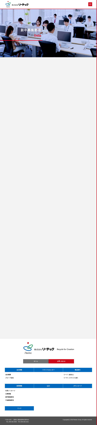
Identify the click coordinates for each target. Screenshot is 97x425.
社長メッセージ (10, 390)
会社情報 (19, 370)
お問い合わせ (61, 361)
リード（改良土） (69, 374)
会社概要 (8, 374)
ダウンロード (77, 386)
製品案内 (77, 370)
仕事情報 (8, 394)
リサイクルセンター (48, 370)
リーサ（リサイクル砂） (71, 378)
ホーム (36, 361)
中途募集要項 (9, 400)
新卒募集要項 (9, 397)
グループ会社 (9, 378)
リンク (19, 408)
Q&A (48, 386)
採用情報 (19, 386)
